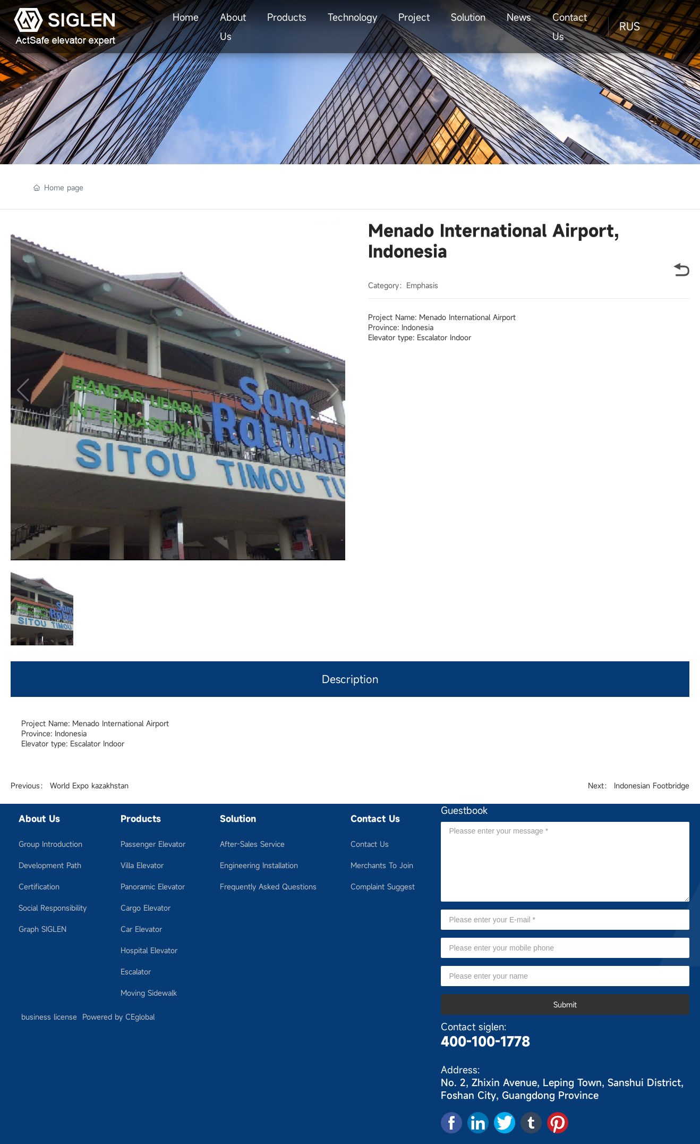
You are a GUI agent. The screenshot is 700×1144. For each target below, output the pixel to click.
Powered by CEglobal (118, 1017)
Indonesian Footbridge (651, 785)
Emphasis (422, 285)
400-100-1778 (485, 1041)
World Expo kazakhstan (89, 785)
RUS (629, 26)
